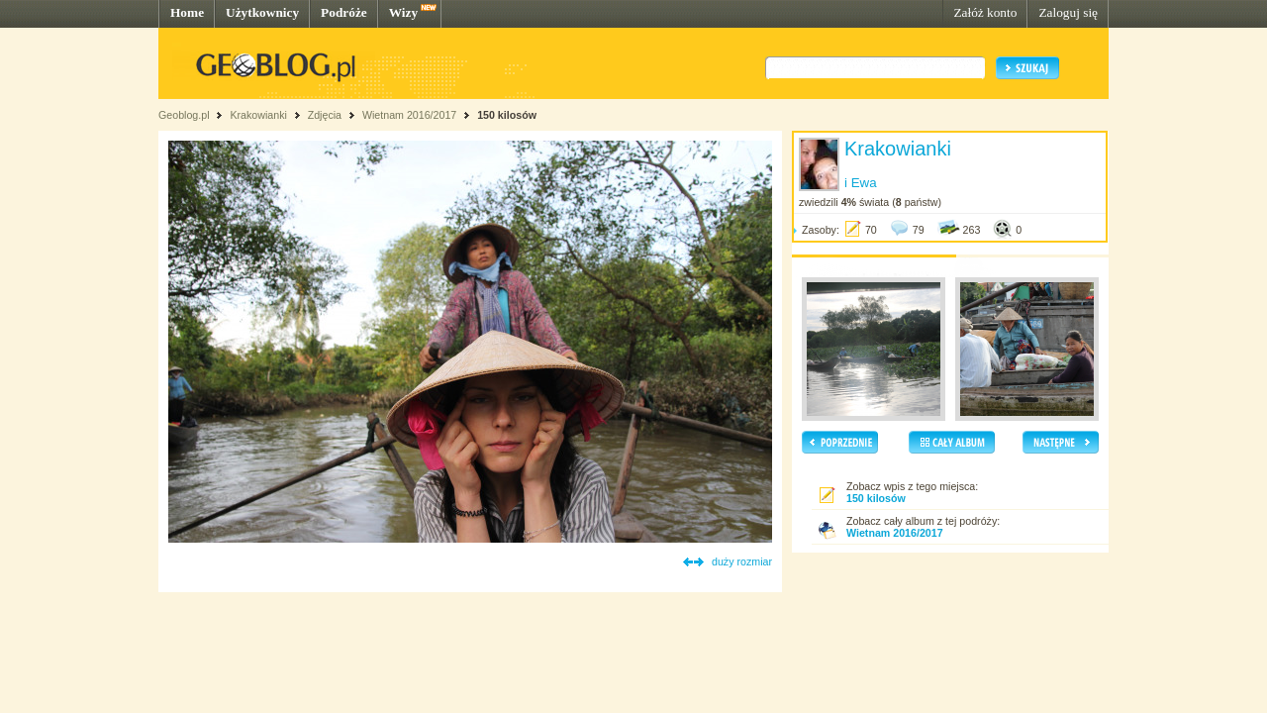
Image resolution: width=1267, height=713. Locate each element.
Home (187, 12)
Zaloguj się (1068, 12)
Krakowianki (258, 115)
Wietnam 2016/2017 (409, 115)
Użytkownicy (262, 12)
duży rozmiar (742, 561)
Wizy (403, 12)
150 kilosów (506, 115)
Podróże (344, 12)
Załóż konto (985, 12)
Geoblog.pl (184, 115)
